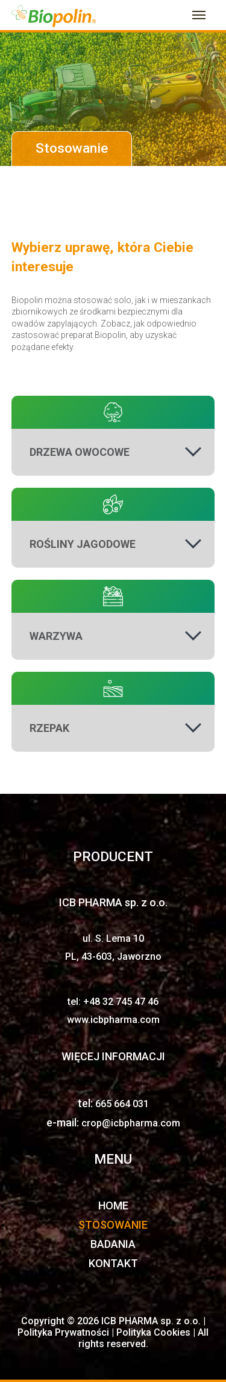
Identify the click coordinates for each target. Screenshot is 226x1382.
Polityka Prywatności (64, 1332)
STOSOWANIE (113, 1224)
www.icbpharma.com (113, 1019)
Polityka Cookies (154, 1332)
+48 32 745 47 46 (121, 1001)
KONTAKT (113, 1263)
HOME (113, 1205)
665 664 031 (122, 1104)
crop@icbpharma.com (130, 1123)
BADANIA (113, 1244)
